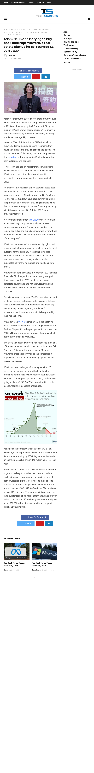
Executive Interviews (18, 2)
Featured (27, 29)
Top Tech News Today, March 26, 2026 (42, 564)
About (49, 2)
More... (67, 62)
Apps (66, 32)
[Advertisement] (30, 672)
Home (6, 2)
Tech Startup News (22, 32)
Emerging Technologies (75, 55)
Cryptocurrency (71, 48)
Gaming (67, 35)
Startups (31, 2)
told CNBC (34, 219)
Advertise (40, 2)
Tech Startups (40, 32)
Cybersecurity (70, 52)
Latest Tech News (72, 58)
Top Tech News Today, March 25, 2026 (14, 564)
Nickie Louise (8, 570)
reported (12, 157)
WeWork (22, 321)
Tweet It (22, 76)
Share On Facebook (28, 70)
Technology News (12, 34)
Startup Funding (71, 42)
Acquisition (17, 29)
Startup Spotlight (42, 29)
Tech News (69, 45)
